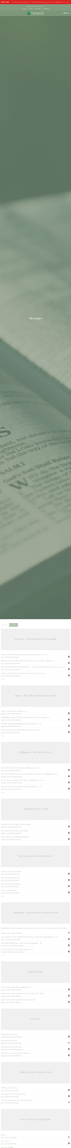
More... (3, 679)
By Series (13, 625)
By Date (5, 625)
